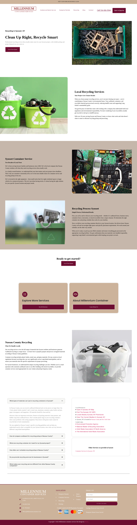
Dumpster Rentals (64, 10)
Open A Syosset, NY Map (85, 409)
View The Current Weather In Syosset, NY (91, 417)
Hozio (86, 521)
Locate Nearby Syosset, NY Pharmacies (90, 414)
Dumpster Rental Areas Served (94, 512)
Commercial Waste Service (48, 10)
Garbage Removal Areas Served (95, 508)
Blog (84, 10)
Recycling (76, 10)
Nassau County (95, 419)
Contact (91, 10)
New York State (106, 419)
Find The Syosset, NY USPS (86, 412)
